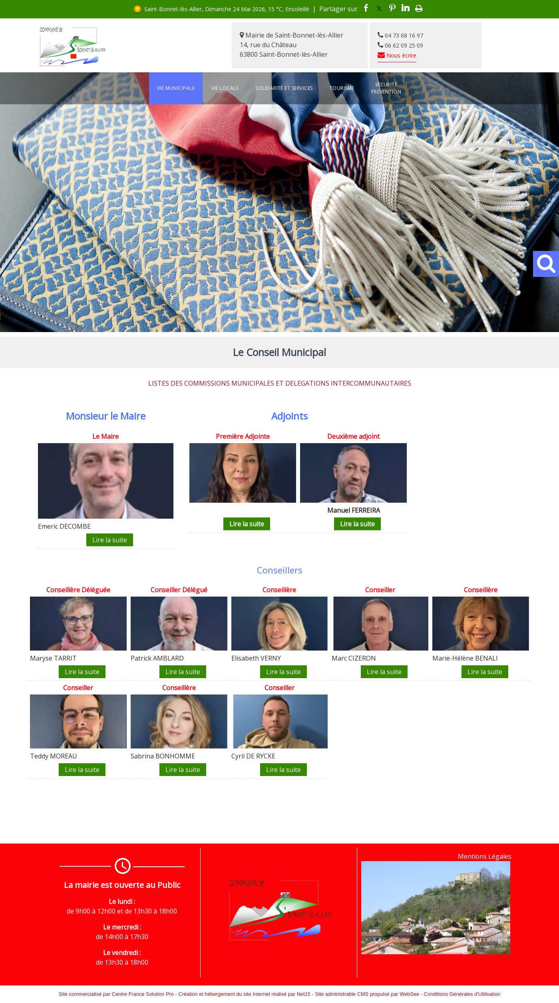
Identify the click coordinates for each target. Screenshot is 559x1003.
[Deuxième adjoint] (353, 437)
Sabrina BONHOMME (163, 756)
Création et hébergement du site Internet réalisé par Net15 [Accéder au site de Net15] (244, 994)
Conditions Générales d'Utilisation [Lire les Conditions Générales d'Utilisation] (462, 994)
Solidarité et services (284, 88)
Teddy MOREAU (53, 756)
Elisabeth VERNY (256, 658)
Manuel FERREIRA (353, 510)
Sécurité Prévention (386, 88)
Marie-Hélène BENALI (465, 658)
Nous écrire (397, 55)
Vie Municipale (176, 88)
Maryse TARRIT (53, 658)
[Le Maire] (105, 437)
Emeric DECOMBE (64, 526)
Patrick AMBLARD (157, 658)
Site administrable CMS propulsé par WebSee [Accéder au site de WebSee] (367, 994)
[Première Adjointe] (242, 437)
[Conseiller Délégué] (179, 591)
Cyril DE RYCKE (253, 756)
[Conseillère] (279, 591)
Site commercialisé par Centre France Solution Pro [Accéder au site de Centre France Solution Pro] (116, 994)
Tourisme (342, 88)
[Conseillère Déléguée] (78, 591)
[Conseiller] (380, 591)
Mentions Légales (484, 856)
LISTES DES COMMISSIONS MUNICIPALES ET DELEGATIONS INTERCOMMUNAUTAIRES (279, 383)
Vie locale (225, 88)
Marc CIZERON (354, 658)
